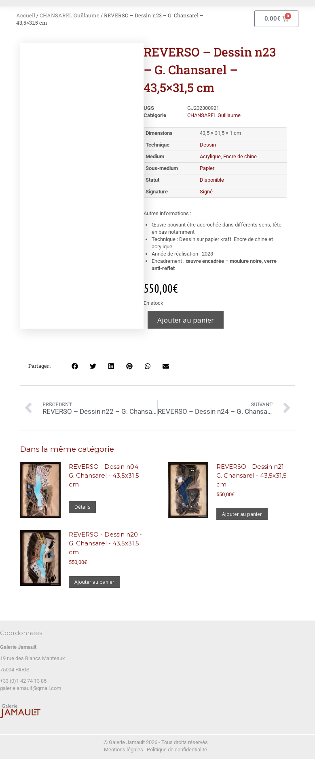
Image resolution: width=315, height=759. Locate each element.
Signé (206, 192)
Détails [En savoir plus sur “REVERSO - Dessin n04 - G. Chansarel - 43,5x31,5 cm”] (82, 506)
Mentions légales (123, 749)
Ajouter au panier (185, 320)
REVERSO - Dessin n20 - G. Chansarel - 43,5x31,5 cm (105, 543)
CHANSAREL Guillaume (69, 15)
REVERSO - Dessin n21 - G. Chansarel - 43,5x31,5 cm (252, 475)
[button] (75, 366)
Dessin (208, 145)
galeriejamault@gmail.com (30, 688)
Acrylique (210, 156)
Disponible (212, 180)
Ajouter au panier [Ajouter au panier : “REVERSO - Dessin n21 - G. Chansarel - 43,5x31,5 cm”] (242, 514)
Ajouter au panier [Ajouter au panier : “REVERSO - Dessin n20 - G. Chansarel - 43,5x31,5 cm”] (94, 582)
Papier (207, 168)
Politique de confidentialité (177, 749)
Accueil (25, 15)
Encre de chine (240, 156)
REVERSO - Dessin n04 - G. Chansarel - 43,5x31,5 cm (105, 475)
